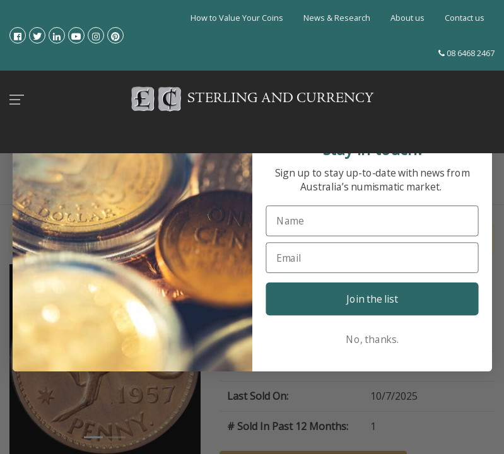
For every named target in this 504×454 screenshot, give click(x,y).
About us (407, 17)
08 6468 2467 (466, 53)
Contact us (464, 17)
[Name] (372, 220)
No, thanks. (372, 339)
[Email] (372, 257)
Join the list (372, 298)
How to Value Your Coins (236, 17)
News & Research (336, 17)
